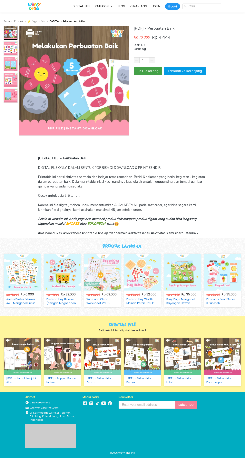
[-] (85, 403)
